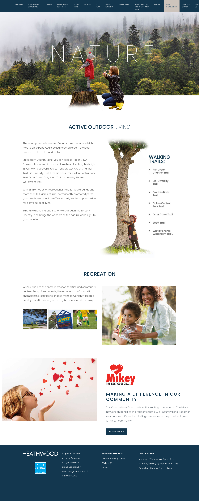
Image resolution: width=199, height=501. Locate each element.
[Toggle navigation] (8, 6)
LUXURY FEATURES (108, 6)
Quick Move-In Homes (63, 6)
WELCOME (19, 4)
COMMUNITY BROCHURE (34, 6)
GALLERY (157, 4)
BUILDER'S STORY (186, 6)
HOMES (49, 4)
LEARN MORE (117, 431)
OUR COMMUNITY (171, 6)
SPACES (87, 4)
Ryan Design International (75, 471)
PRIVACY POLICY (70, 475)
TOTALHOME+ (124, 4)
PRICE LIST (76, 6)
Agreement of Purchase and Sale (141, 7)
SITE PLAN (97, 6)
